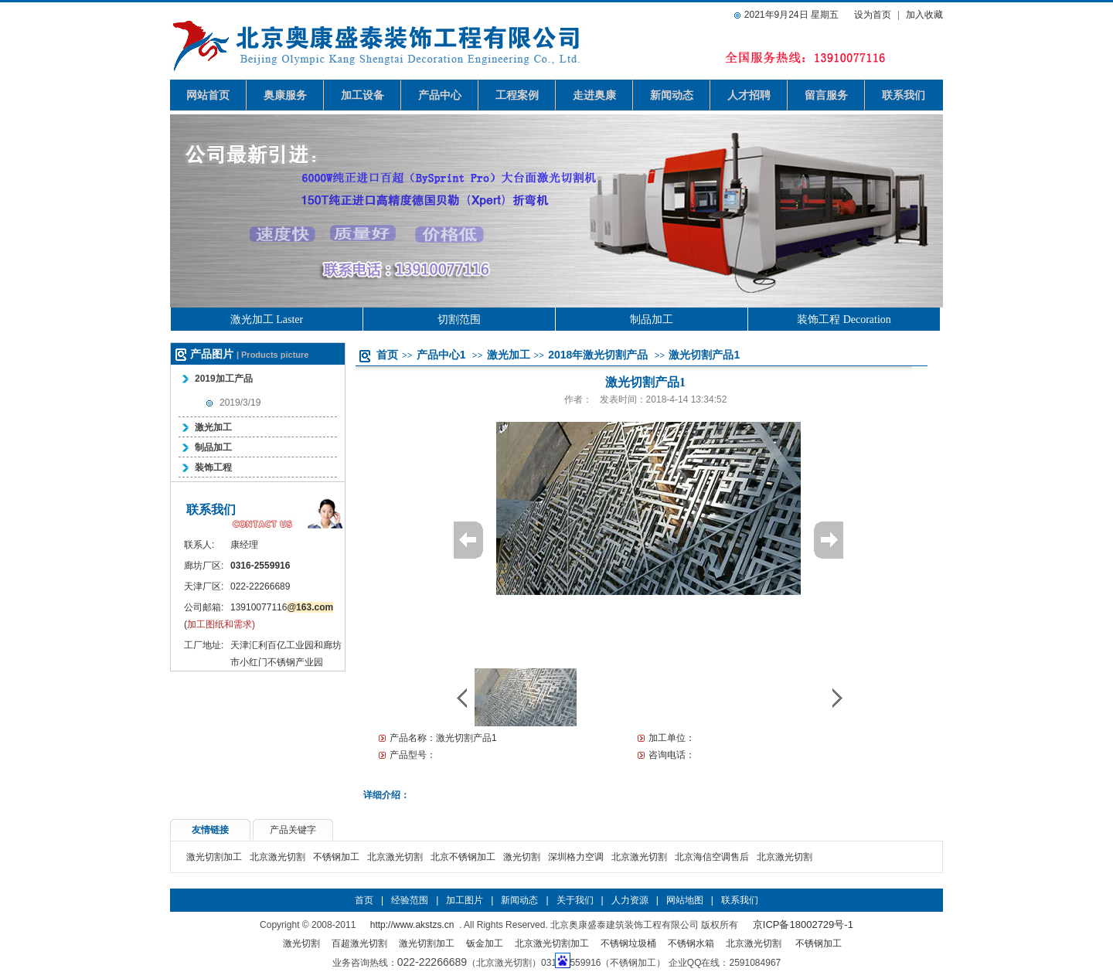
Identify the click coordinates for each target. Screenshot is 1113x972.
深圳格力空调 (576, 856)
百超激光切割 (359, 943)
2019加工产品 (224, 378)
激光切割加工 (214, 856)
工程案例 (517, 95)
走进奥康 (594, 95)
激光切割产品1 (704, 354)
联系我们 (903, 95)
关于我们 (575, 900)
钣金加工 (484, 943)
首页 (387, 354)
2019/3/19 (240, 402)
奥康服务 (285, 95)
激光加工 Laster (266, 319)
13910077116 (258, 607)
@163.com (310, 607)
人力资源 (629, 900)
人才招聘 (749, 95)
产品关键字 (293, 829)
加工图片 (464, 900)
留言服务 (826, 95)
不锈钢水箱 (691, 943)
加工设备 (362, 95)
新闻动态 (671, 95)
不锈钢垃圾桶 (628, 943)
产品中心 (439, 95)
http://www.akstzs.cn (412, 924)
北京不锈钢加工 (463, 856)
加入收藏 (924, 14)
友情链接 (210, 829)
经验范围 (409, 900)
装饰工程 (213, 467)
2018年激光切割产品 (598, 354)
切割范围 (459, 319)
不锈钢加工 (336, 856)
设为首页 (872, 14)
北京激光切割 (277, 856)
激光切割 (521, 856)
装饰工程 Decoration (844, 319)
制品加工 (651, 319)
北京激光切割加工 (552, 943)
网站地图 (684, 900)
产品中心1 (441, 354)
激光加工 (213, 427)
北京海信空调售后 (712, 856)
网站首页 (208, 95)
